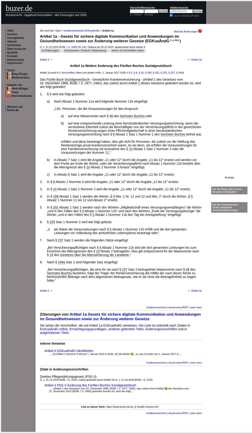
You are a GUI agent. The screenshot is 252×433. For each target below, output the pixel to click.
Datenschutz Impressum (15, 61)
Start (10, 30)
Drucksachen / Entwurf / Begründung (85, 50)
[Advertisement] (229, 107)
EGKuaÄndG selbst (54, 329)
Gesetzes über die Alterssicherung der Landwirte (94, 255)
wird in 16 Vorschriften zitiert (128, 50)
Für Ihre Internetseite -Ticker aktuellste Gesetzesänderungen (225, 207)
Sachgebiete (15, 38)
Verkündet (14, 45)
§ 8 (135, 72)
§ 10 (141, 72)
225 (52, 222)
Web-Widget (20, 88)
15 (51, 255)
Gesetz (148, 14)
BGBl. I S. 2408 (68, 47)
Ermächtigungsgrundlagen (88, 329)
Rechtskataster (22, 96)
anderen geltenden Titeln (125, 329)
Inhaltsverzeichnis (156, 307)
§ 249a (180, 72)
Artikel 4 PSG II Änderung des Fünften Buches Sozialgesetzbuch (90, 385)
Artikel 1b (194, 59)
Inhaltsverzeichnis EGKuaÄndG (81, 30)
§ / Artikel (136, 14)
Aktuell (12, 41)
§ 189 (148, 72)
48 (111, 116)
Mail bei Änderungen (188, 31)
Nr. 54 (81, 47)
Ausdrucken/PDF (178, 307)
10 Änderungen (50, 50)
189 (55, 196)
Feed (15, 92)
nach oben (196, 307)
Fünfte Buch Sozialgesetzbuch (68, 79)
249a (61, 262)
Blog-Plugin (20, 74)
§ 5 (130, 72)
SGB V (124, 72)
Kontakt (12, 56)
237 (60, 240)
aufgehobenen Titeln (54, 333)
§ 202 (156, 72)
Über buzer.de (16, 48)
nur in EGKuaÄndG (186, 15)
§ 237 (171, 72)
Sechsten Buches (132, 116)
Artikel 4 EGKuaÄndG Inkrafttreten (68, 351)
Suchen (12, 34)
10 (130, 149)
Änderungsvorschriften (161, 329)
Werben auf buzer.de (15, 108)
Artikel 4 (140, 47)
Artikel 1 (47, 59)
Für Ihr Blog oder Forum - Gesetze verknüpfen (227, 190)
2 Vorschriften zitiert (70, 72)
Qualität (12, 52)
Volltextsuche (179, 7)
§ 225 (164, 72)
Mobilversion (20, 77)
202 (55, 207)
